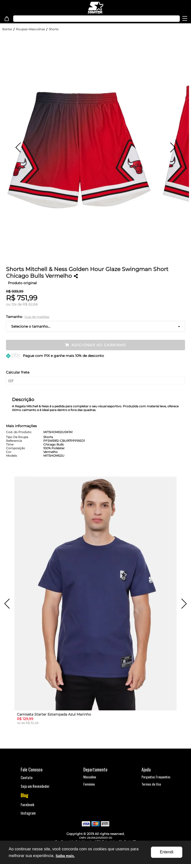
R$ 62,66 (30, 304)
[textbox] (83, 19)
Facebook (27, 804)
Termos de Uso (151, 784)
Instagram (28, 813)
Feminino (89, 784)
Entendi (166, 852)
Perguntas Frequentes (156, 776)
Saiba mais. (65, 856)
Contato (27, 777)
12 (13, 304)
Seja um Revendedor (35, 786)
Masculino (89, 776)
